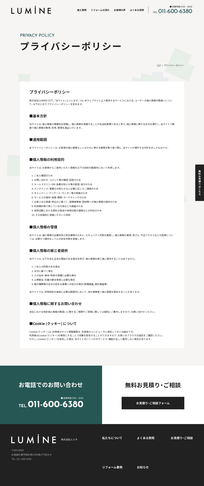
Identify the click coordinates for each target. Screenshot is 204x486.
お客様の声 (120, 10)
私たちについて (112, 438)
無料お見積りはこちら (199, 183)
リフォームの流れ (100, 10)
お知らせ (143, 467)
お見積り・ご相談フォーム (160, 403)
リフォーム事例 (112, 467)
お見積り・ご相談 (182, 438)
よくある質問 (137, 10)
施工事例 (81, 10)
